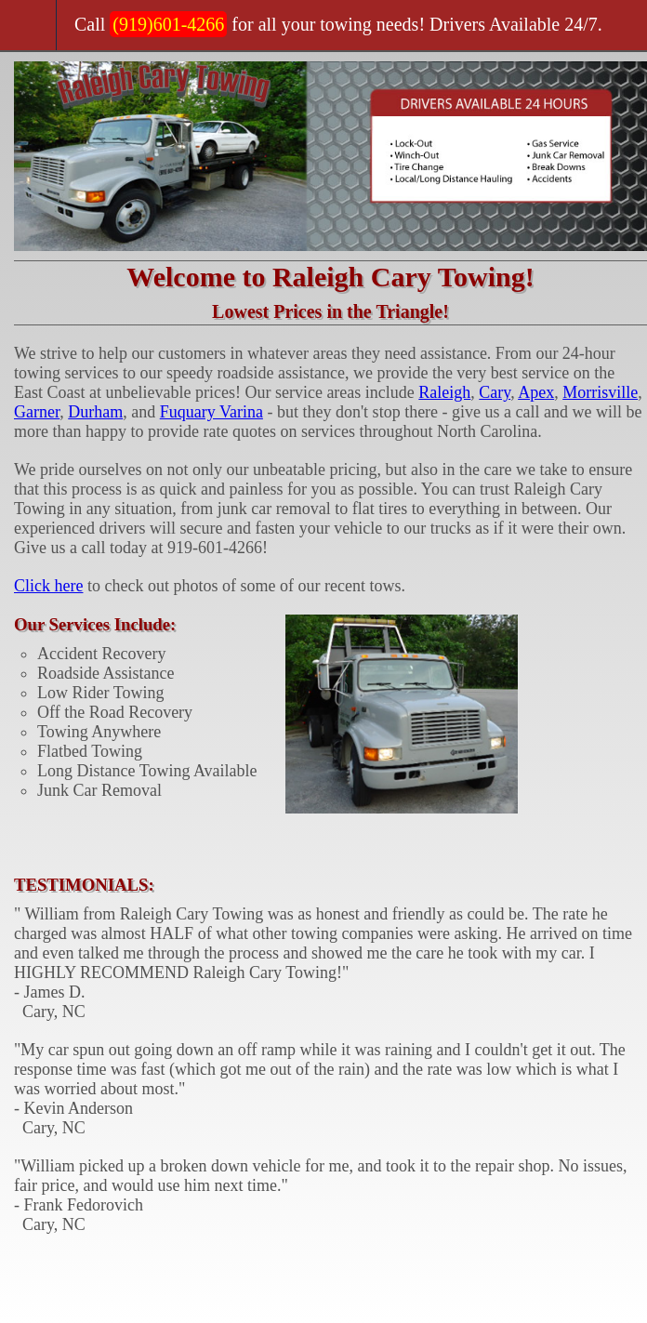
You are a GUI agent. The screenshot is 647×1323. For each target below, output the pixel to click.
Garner (36, 412)
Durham (95, 412)
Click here (48, 585)
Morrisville (600, 392)
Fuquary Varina (211, 412)
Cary (494, 392)
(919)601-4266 (168, 24)
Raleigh (444, 392)
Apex (536, 392)
